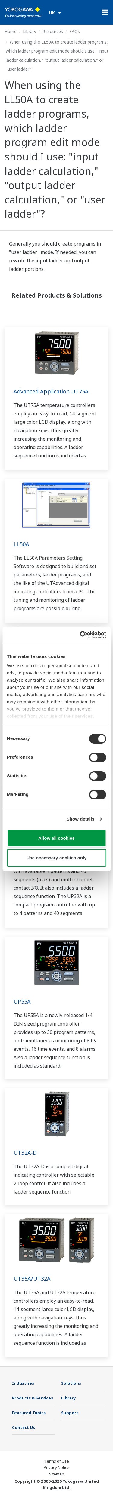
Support (69, 1412)
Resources (52, 31)
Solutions (71, 1383)
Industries (23, 1383)
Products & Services (32, 1398)
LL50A (21, 544)
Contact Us (23, 1427)
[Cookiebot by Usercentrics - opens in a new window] (80, 635)
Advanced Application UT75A (51, 391)
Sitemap (56, 1474)
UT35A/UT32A (32, 1278)
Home (11, 31)
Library (29, 31)
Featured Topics (29, 1412)
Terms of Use (56, 1461)
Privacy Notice (56, 1467)
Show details (81, 818)
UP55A (22, 1001)
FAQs (74, 31)
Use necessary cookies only (56, 857)
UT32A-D (25, 1152)
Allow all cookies (56, 838)
